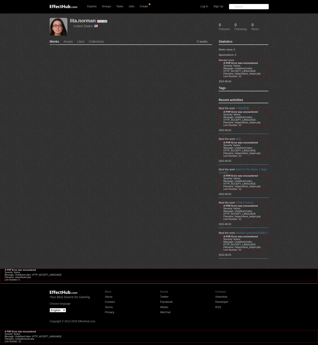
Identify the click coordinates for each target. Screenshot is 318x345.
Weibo (164, 307)
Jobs (131, 6)
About (108, 296)
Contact (110, 301)
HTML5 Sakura (245, 202)
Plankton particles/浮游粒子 (252, 232)
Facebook (166, 301)
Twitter (164, 296)
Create (144, 6)
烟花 (238, 139)
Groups (106, 6)
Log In (204, 6)
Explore (92, 6)
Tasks (119, 6)
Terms (109, 307)
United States (86, 26)
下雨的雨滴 (242, 108)
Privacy (109, 312)
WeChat (165, 312)
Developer (221, 301)
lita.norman (83, 20)
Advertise (221, 296)
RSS (218, 307)
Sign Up (218, 6)
